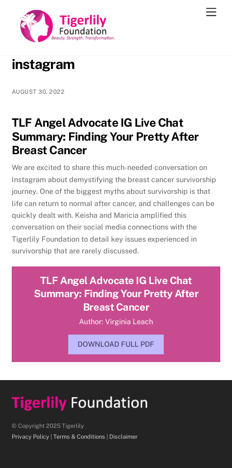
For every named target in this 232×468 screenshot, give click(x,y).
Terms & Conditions (79, 436)
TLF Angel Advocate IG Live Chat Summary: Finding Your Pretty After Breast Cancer (105, 136)
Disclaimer (123, 436)
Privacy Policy (30, 436)
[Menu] (211, 12)
